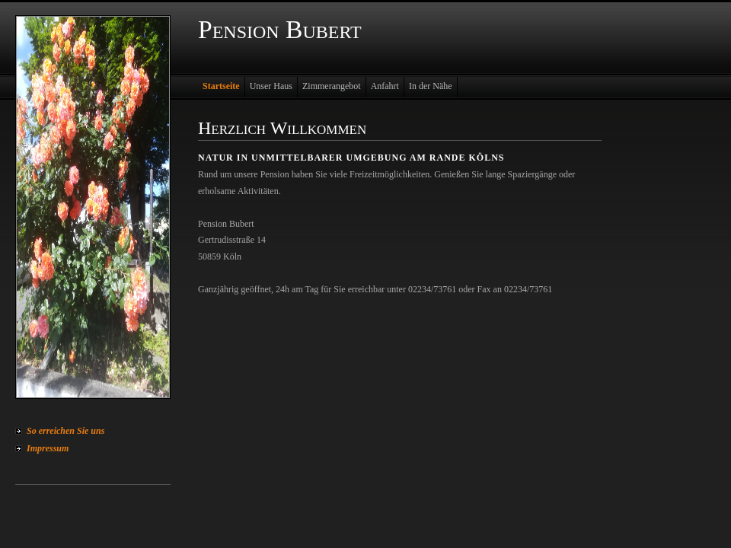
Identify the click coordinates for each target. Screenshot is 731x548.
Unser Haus (271, 86)
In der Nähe (430, 86)
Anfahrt (385, 86)
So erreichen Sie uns (65, 430)
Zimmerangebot (331, 86)
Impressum (48, 448)
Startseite (221, 86)
